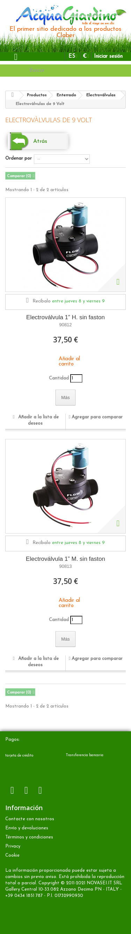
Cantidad (59, 378)
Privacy (12, 846)
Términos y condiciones (29, 837)
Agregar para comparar (97, 417)
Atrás (40, 141)
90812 (65, 324)
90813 (65, 566)
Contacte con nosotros (29, 819)
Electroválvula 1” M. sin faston (65, 559)
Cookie (12, 855)
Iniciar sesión (108, 56)
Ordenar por (18, 158)
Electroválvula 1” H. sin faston (65, 317)
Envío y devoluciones (26, 828)
